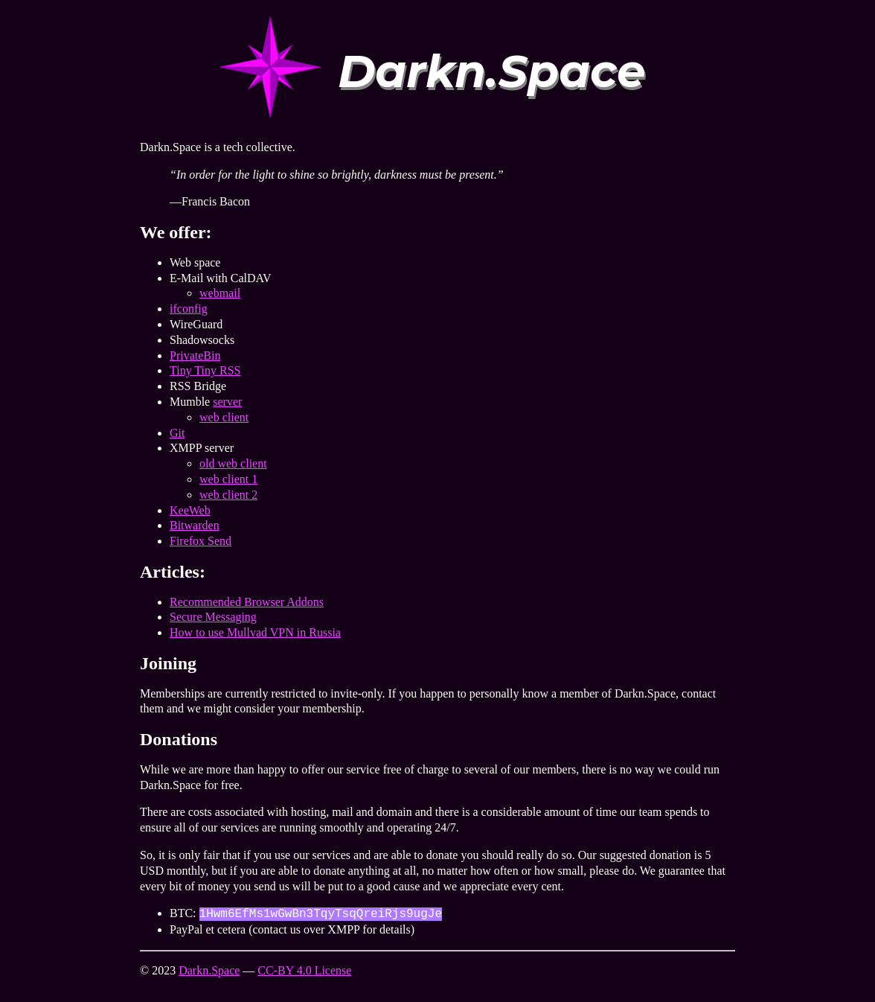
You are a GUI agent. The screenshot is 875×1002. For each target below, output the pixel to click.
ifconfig (189, 308)
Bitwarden (194, 525)
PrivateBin (195, 355)
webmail (219, 293)
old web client (233, 463)
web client (224, 417)
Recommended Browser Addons (247, 602)
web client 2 (228, 494)
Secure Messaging (213, 616)
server (227, 401)
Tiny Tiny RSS (205, 370)
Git (177, 433)
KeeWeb (190, 510)
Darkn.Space (209, 970)
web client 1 (228, 479)
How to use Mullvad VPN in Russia (255, 632)
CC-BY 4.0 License (304, 970)
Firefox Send (200, 540)
